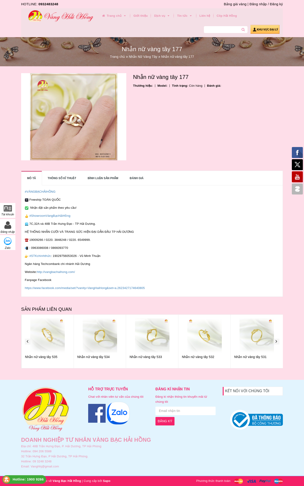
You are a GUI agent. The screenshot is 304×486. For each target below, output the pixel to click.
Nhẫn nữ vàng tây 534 (145, 357)
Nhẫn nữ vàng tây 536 (41, 357)
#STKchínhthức (40, 256)
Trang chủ (114, 16)
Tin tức (185, 16)
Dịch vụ (162, 16)
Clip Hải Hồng (227, 15)
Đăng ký (276, 4)
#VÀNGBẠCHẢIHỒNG (40, 191)
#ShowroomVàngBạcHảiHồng (49, 215)
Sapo (106, 481)
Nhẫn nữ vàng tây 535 (93, 357)
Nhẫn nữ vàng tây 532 (250, 357)
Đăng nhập (258, 4)
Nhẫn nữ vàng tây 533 (198, 357)
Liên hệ (205, 15)
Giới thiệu (140, 15)
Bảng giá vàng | (236, 4)
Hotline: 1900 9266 (28, 479)
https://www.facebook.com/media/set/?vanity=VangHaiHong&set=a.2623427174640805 (85, 288)
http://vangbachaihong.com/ (56, 272)
